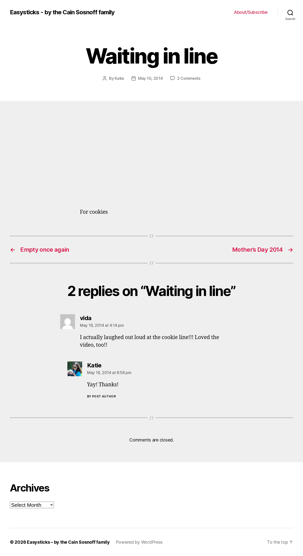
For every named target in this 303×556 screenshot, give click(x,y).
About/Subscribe (251, 12)
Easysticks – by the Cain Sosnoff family (68, 542)
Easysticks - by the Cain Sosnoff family (62, 12)
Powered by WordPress (139, 542)
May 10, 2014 (150, 78)
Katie (119, 78)
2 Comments (188, 78)
